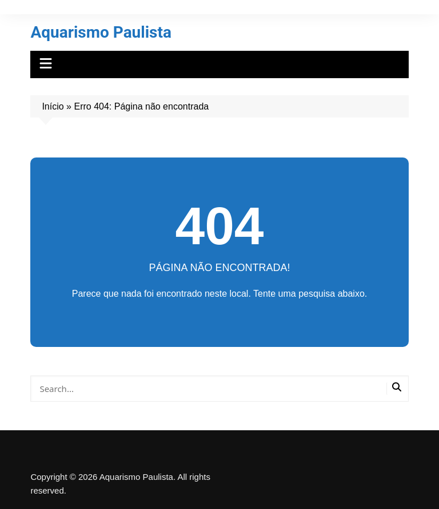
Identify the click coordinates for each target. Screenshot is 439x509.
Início (52, 106)
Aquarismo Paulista (100, 32)
